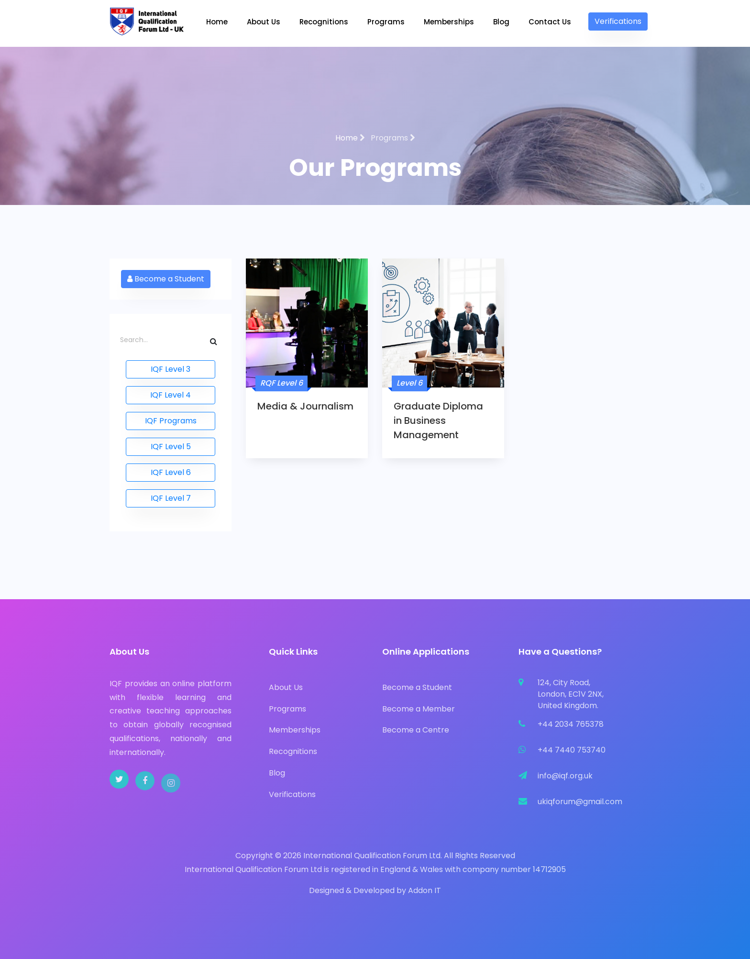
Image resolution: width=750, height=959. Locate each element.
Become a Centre (415, 729)
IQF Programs (171, 420)
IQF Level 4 (170, 394)
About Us (263, 22)
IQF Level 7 (171, 498)
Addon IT (424, 890)
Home (217, 22)
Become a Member (418, 708)
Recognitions (323, 22)
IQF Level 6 (171, 472)
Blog (501, 22)
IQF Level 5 (171, 446)
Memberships (449, 22)
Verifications (618, 21)
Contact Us (550, 22)
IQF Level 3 (170, 369)
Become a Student (165, 278)
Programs (386, 22)
